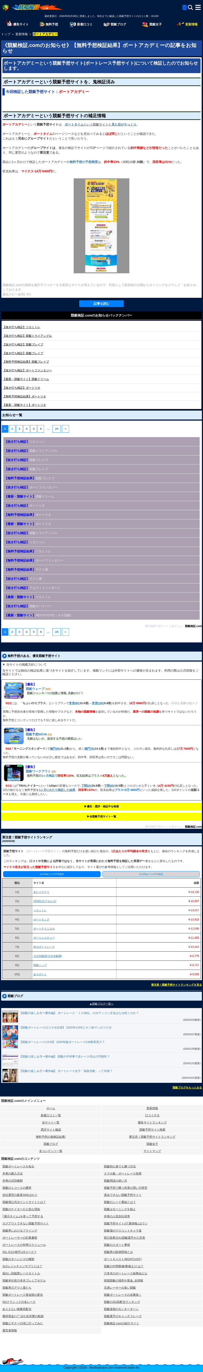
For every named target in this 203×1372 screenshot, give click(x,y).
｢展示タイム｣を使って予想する (22, 1216)
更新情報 (152, 1108)
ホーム (51, 1108)
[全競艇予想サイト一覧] (184, 8)
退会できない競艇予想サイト (123, 1195)
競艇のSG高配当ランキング (122, 1302)
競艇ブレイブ (23, 344)
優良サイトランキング (152, 1122)
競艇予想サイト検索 (152, 1129)
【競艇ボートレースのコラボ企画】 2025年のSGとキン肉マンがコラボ (65, 1027)
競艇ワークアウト (38, 771)
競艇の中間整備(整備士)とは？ (124, 1266)
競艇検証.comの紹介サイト (121, 1323)
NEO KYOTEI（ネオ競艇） (38, 615)
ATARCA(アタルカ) (44, 901)
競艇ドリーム (26, 379)
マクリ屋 (26, 569)
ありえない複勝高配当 (16, 1309)
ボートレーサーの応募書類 (19, 1237)
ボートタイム (74, 124)
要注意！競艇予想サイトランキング (152, 1136)
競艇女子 (152, 1144)
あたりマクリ (41, 892)
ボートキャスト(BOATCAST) (123, 1259)
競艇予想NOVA (36, 734)
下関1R (86, 785)
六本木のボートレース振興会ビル (125, 1273)
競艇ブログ (51, 1144)
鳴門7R (89, 748)
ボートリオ (21, 387)
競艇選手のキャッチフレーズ (123, 1316)
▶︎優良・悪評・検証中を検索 (101, 806)
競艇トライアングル (27, 335)
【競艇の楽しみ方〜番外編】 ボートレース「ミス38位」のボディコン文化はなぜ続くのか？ (79, 1013)
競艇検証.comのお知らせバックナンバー (101, 315)
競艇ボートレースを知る (18, 1166)
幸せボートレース (44, 946)
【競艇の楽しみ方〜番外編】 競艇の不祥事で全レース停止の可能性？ (64, 1056)
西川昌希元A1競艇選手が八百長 (124, 1237)
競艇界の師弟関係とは (118, 1252)
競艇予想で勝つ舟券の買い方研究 (125, 1187)
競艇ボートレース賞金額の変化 (22, 1294)
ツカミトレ (21, 327)
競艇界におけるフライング (19, 1230)
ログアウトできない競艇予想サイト (25, 1223)
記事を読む (101, 303)
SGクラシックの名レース (19, 1302)
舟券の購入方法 (12, 1173)
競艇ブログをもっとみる (187, 1087)
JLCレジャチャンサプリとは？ (22, 1266)
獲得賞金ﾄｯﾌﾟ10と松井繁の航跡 (23, 1316)
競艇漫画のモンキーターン (121, 1309)
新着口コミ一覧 (51, 1115)
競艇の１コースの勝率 (16, 1187)
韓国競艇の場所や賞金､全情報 (123, 1280)
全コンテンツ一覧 (50, 1151)
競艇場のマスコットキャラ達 (123, 1230)
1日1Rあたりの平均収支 (52, 874)
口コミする (152, 1115)
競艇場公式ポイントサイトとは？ (24, 1202)
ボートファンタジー (27, 370)
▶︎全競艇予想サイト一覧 (101, 816)
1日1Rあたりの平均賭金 (151, 874)
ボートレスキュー (44, 937)
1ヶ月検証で (49, 775)
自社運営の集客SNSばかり (19, 1195)
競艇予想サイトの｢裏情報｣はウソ (126, 1223)
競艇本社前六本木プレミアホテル (24, 1280)
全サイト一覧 (50, 1122)
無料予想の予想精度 (84, 162)
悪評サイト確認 (51, 1129)
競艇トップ (40, 965)
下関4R (109, 785)
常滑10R (97, 703)
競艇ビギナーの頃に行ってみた (22, 1323)
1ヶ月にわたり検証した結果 (57, 790)
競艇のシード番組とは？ (120, 1202)
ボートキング (41, 919)
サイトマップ (152, 1151)
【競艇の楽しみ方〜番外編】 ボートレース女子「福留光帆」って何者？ (66, 1071)
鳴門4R (54, 748)
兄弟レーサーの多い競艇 (120, 1287)
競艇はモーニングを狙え (120, 1209)
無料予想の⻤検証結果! (51, 1136)
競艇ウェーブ (35, 689)
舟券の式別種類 (12, 1180)
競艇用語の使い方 (115, 1180)
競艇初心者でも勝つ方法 (120, 1166)
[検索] (190, 7)
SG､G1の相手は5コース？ (19, 1252)
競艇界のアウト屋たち (16, 1287)
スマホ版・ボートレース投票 (123, 1173)
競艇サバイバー (27, 606)
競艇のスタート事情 (117, 1245)
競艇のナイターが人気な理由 (21, 1209)
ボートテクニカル (44, 928)
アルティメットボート (32, 588)
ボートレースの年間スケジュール (24, 1245)
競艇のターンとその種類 (18, 1259)
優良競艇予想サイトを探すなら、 (165, 626)
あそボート (40, 974)
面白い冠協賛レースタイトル (21, 1273)
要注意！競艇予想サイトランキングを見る (176, 984)
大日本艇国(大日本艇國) (47, 956)
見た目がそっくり (124, 124)
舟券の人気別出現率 (117, 1216)
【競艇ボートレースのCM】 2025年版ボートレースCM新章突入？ (62, 1042)
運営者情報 (9, 1330)
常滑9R (74, 703)
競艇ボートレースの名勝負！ (123, 1294)
